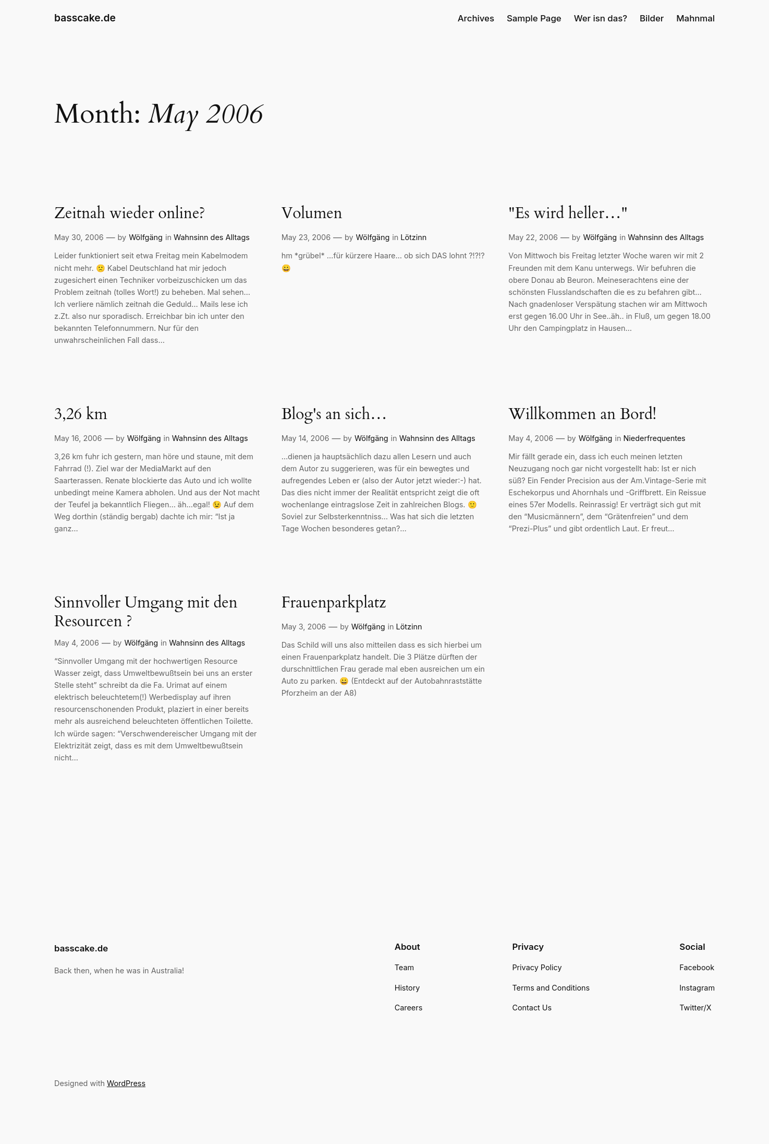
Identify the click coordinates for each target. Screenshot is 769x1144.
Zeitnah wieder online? (129, 214)
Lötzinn (413, 237)
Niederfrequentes (654, 438)
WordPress (126, 1083)
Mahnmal (695, 18)
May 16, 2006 (78, 438)
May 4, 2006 (530, 438)
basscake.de (85, 17)
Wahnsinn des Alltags (212, 237)
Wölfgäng (146, 237)
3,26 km (80, 415)
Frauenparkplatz (334, 603)
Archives (476, 18)
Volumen (312, 214)
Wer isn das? (600, 18)
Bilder (652, 18)
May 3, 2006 (304, 626)
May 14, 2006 (305, 438)
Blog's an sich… (334, 415)
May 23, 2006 (306, 237)
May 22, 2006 (533, 237)
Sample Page (534, 18)
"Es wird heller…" (567, 214)
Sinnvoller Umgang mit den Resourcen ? (146, 612)
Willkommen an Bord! (582, 415)
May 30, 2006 (79, 237)
